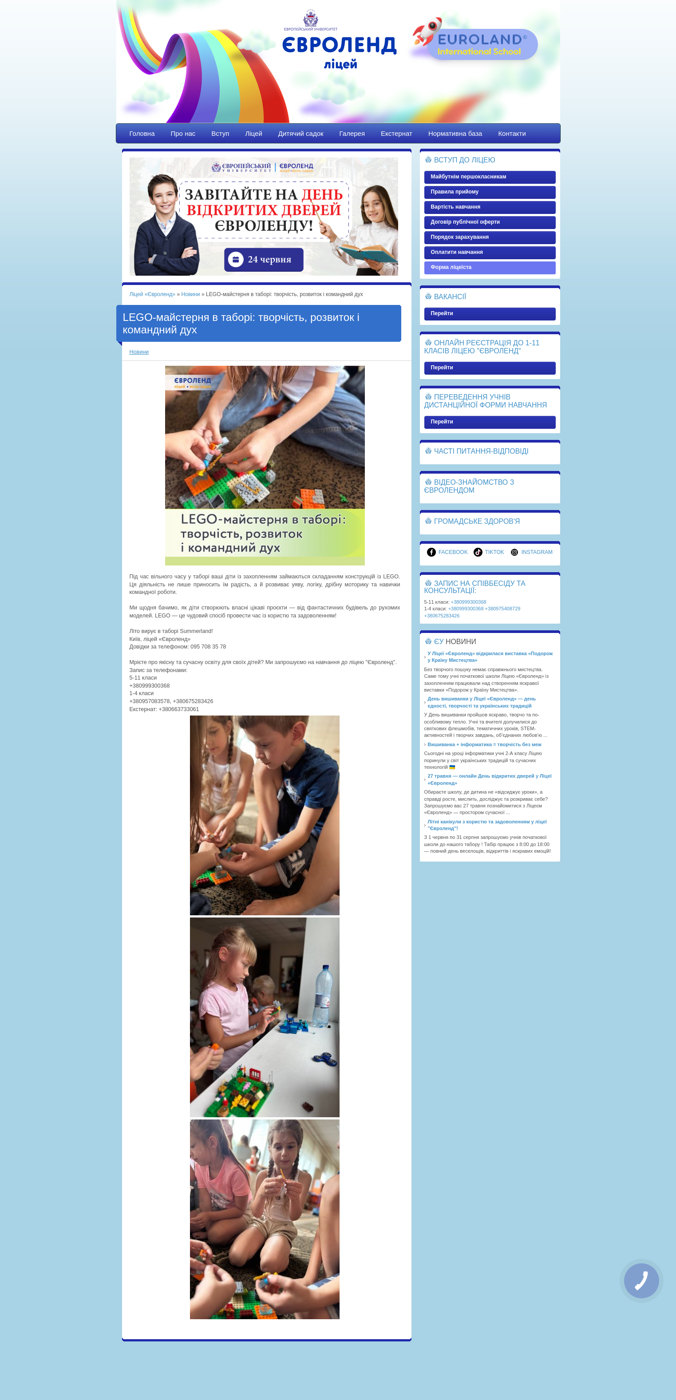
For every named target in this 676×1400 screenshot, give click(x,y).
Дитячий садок (301, 133)
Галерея (352, 133)
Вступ (220, 133)
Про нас (183, 133)
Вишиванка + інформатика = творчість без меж (485, 744)
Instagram (531, 552)
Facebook (447, 552)
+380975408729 (503, 608)
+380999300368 (468, 602)
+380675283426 (442, 615)
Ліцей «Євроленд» (338, 69)
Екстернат (396, 133)
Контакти (512, 133)
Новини (190, 294)
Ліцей (253, 133)
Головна (142, 133)
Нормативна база (455, 133)
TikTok (489, 552)
